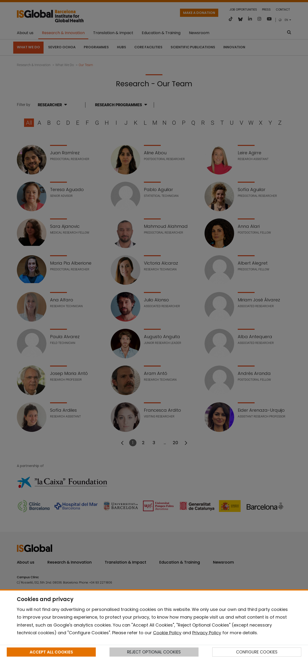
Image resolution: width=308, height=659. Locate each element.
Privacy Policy (206, 633)
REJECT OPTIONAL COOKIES (154, 652)
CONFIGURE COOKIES (256, 652)
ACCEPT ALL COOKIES (51, 652)
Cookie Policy (167, 633)
